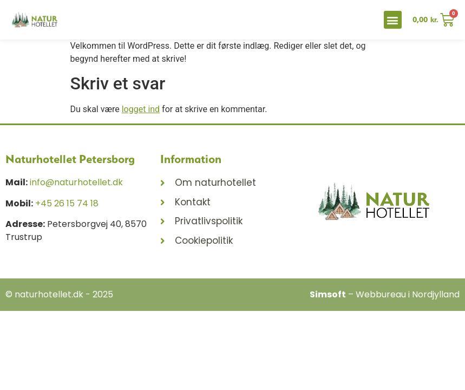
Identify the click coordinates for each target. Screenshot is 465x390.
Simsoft (328, 294)
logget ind (141, 109)
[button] (393, 20)
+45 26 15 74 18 (67, 203)
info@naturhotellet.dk (76, 182)
